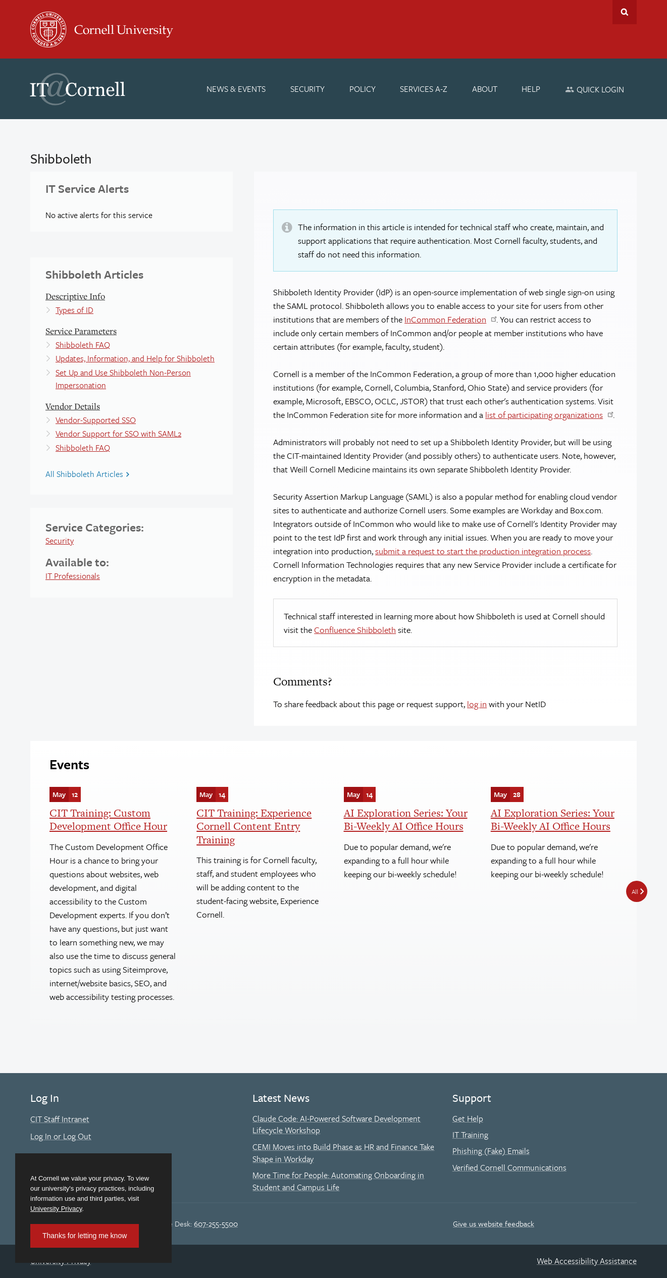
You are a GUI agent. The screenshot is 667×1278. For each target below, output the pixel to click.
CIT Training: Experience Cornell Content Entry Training (254, 826)
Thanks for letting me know (84, 1236)
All (635, 891)
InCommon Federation (445, 319)
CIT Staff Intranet (59, 1119)
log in (477, 704)
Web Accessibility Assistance (587, 1261)
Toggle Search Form (624, 12)
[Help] (531, 89)
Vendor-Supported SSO (96, 420)
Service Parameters (81, 331)
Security (59, 541)
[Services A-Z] (423, 89)
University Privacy (56, 1208)
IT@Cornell (78, 89)
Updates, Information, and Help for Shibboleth (135, 358)
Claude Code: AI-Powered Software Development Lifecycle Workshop (336, 1124)
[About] (484, 89)
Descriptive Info (75, 296)
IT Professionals (72, 576)
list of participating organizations (544, 414)
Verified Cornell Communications (509, 1167)
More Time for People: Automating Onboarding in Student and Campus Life (338, 1181)
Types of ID (74, 310)
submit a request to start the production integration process (483, 551)
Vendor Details (72, 406)
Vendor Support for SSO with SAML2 (118, 434)
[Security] (307, 89)
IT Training (470, 1135)
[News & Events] (236, 89)
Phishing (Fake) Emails (491, 1151)
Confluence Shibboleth (355, 629)
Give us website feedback (493, 1223)
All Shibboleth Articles (84, 474)
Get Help (467, 1118)
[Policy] (362, 89)
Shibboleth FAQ (83, 345)
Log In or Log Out (60, 1136)
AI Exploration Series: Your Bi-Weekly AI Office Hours (406, 819)
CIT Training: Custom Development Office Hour (108, 819)
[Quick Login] (594, 89)
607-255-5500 (216, 1223)
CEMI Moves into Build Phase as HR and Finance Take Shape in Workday (343, 1153)
